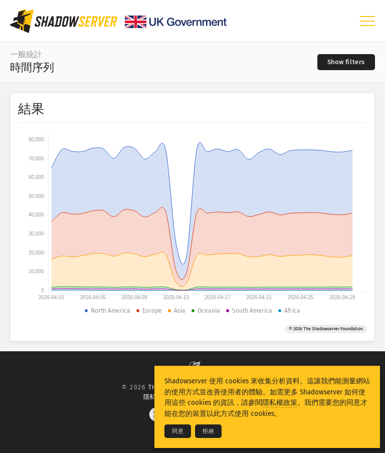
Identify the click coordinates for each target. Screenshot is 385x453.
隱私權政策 (279, 402)
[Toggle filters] (346, 62)
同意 (177, 431)
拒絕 (208, 431)
